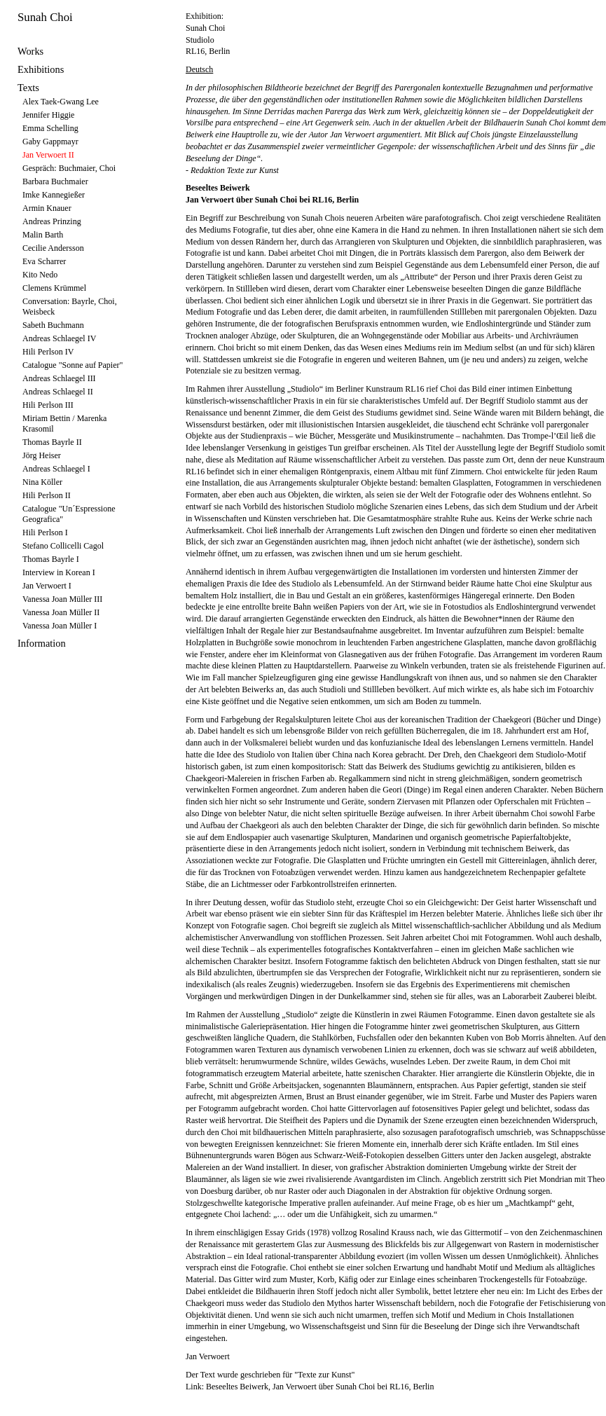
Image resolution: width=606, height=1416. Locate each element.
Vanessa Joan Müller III (62, 599)
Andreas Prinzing (51, 221)
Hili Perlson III (48, 405)
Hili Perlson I (45, 532)
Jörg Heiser (41, 455)
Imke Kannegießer (53, 195)
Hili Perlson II (46, 495)
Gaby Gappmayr (50, 141)
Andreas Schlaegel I (56, 469)
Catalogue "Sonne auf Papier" (72, 365)
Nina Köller (42, 482)
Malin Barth (42, 235)
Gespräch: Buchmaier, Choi (69, 168)
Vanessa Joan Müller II (60, 612)
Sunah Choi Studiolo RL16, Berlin (208, 40)
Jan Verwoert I (46, 586)
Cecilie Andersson (53, 248)
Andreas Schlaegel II (57, 392)
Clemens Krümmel (54, 288)
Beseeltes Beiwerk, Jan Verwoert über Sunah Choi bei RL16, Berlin (320, 1386)
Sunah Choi (45, 17)
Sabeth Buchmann (53, 325)
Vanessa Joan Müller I (59, 626)
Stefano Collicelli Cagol (63, 546)
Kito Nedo (39, 275)
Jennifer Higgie (48, 115)
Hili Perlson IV (48, 352)
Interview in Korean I (58, 572)
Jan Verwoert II (48, 155)
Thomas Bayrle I (50, 559)
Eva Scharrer (44, 261)
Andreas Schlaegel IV (59, 338)
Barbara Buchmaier (55, 181)
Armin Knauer (46, 208)
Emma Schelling (50, 128)
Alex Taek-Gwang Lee (60, 101)
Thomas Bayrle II (52, 442)
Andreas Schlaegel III (59, 378)
